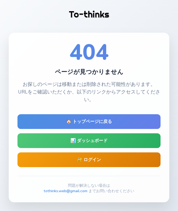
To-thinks (89, 14)
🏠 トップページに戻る (89, 122)
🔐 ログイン (89, 160)
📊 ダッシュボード (89, 141)
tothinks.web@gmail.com (65, 191)
